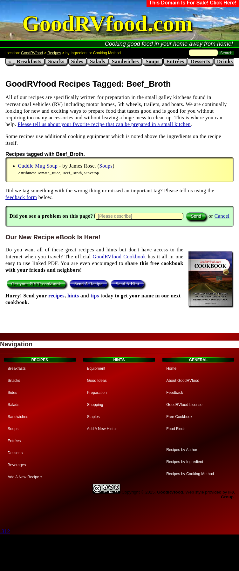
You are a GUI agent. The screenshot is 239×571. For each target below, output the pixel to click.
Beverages (17, 465)
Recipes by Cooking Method (190, 474)
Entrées (175, 61)
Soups (152, 61)
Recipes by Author (181, 450)
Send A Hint (127, 284)
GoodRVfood (32, 53)
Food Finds (175, 429)
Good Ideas (97, 380)
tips (95, 295)
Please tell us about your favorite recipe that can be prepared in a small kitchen (104, 124)
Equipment (96, 368)
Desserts (200, 61)
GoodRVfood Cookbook (119, 256)
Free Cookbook (179, 417)
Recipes (54, 53)
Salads (97, 61)
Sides (77, 61)
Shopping (95, 404)
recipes (56, 295)
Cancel (222, 216)
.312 (5, 531)
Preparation (97, 392)
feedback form (21, 197)
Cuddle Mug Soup (38, 166)
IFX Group (228, 494)
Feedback (174, 392)
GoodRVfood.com (107, 23)
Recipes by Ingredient (184, 462)
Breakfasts (29, 61)
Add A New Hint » (102, 429)
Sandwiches (125, 61)
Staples (93, 417)
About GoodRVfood (182, 380)
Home (171, 368)
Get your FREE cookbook (36, 284)
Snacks (56, 61)
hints (73, 295)
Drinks (225, 61)
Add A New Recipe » (25, 477)
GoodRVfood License (184, 404)
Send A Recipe (88, 284)
